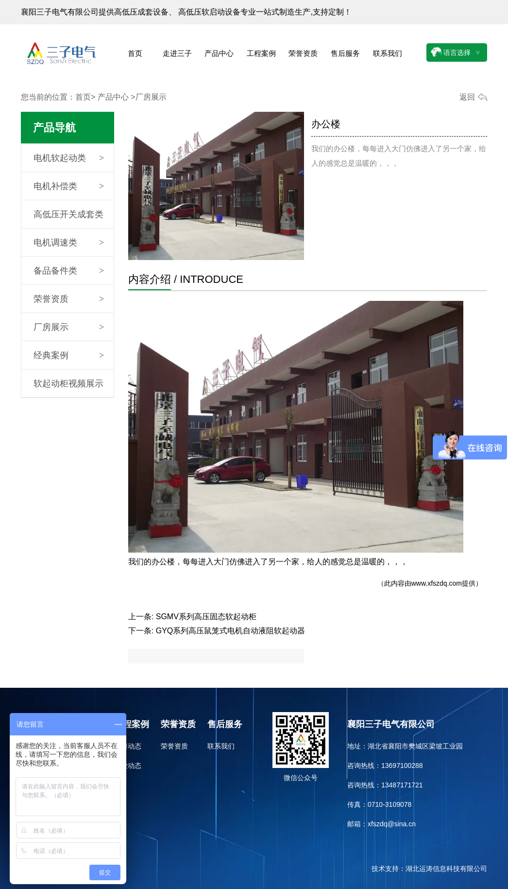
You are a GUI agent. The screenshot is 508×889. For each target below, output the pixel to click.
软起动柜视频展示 (68, 383)
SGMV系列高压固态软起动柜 (206, 616)
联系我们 (387, 53)
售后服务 (345, 53)
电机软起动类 (60, 158)
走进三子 (177, 53)
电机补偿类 (55, 186)
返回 (467, 97)
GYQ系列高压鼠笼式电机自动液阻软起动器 (230, 631)
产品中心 (219, 53)
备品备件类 (55, 271)
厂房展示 (51, 327)
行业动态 (127, 765)
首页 (135, 53)
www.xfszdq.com (436, 583)
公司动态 (127, 746)
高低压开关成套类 (68, 214)
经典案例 (51, 355)
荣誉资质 (303, 53)
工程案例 (261, 53)
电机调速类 (55, 242)
